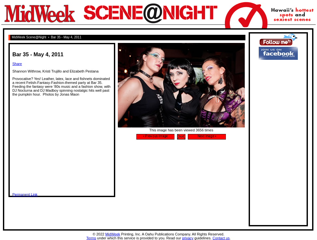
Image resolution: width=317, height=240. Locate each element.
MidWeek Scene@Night (29, 37)
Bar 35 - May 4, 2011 (66, 37)
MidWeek (112, 234)
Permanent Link (24, 194)
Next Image (207, 136)
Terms (91, 238)
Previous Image (155, 136)
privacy (187, 238)
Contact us (221, 238)
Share (17, 64)
